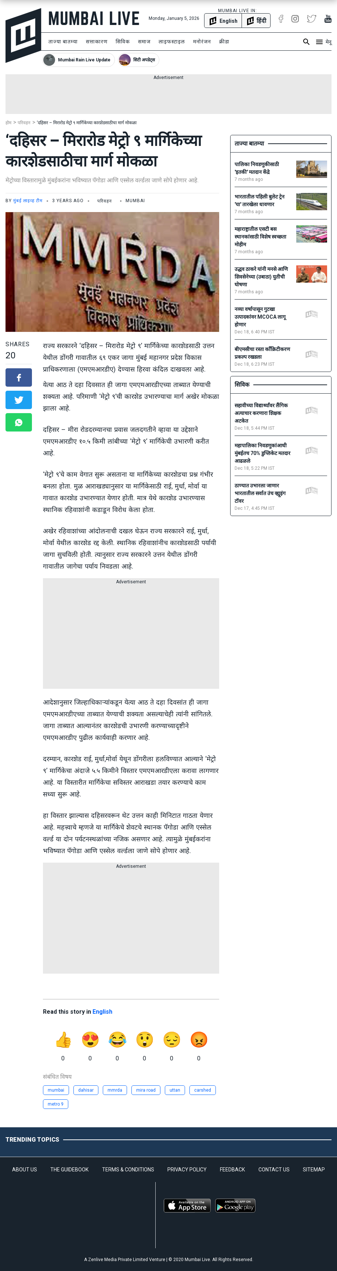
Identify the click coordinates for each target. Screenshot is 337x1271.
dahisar (86, 1090)
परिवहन (24, 122)
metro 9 (56, 1104)
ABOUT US (24, 1169)
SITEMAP (314, 1169)
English (102, 1011)
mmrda (115, 1090)
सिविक (123, 41)
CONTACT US (274, 1169)
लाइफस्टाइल (172, 41)
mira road (146, 1090)
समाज (144, 41)
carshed (202, 1090)
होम (8, 122)
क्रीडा (224, 41)
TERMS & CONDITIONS (128, 1169)
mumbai (56, 1090)
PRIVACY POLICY (187, 1169)
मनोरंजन (202, 41)
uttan (175, 1090)
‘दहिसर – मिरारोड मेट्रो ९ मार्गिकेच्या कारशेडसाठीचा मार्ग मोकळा (87, 122)
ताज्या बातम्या (63, 41)
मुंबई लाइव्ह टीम (28, 200)
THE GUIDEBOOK (69, 1169)
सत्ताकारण (97, 41)
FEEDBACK (232, 1169)
